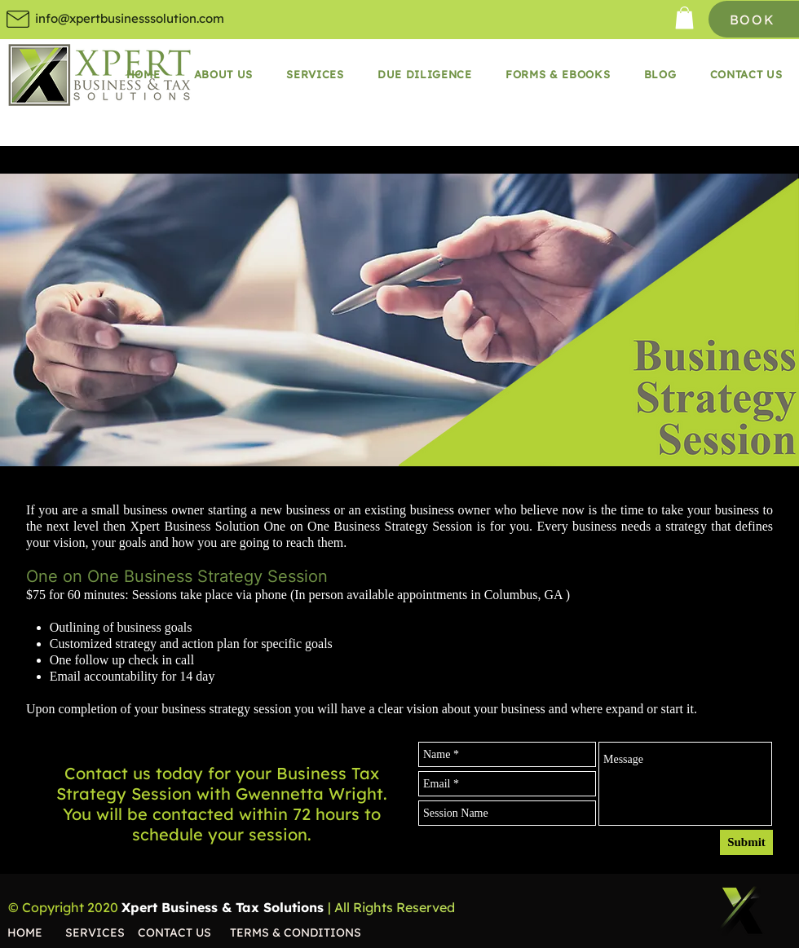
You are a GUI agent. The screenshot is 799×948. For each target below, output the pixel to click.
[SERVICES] (101, 932)
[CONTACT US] (184, 932)
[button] (684, 18)
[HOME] (36, 932)
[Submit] (746, 842)
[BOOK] (754, 19)
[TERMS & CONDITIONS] (303, 932)
